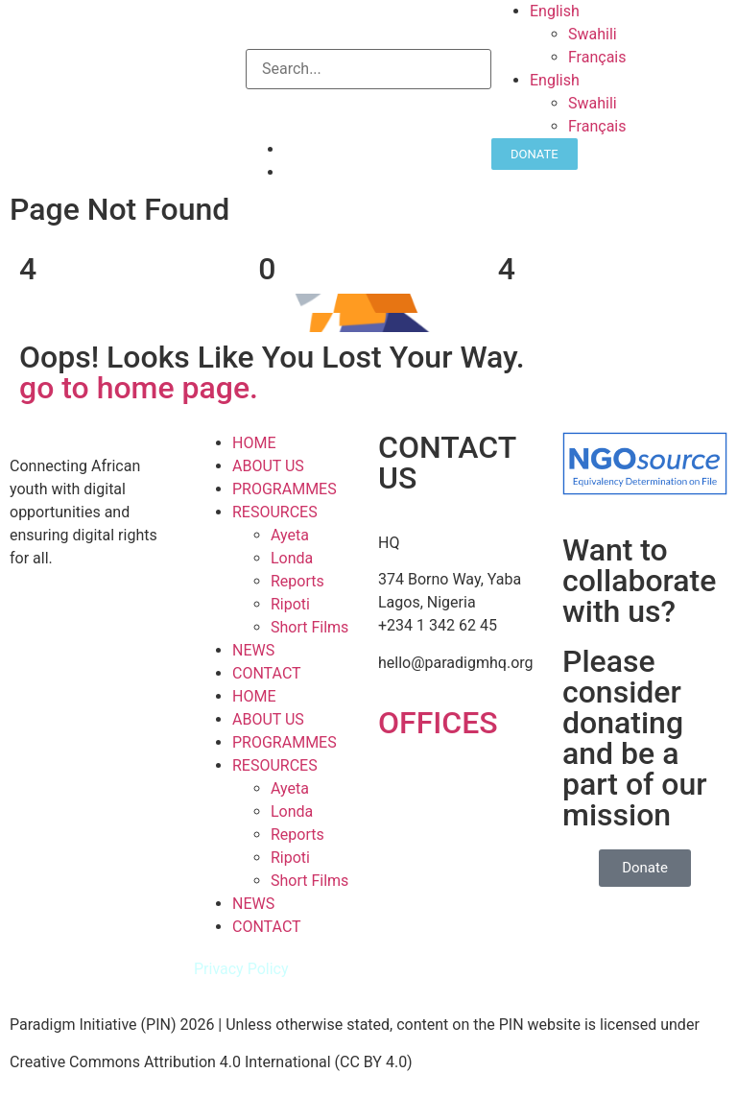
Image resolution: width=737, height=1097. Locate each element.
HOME (253, 443)
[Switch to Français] (652, 57)
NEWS (253, 650)
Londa (292, 558)
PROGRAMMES (284, 489)
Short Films (309, 627)
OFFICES (438, 722)
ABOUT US (268, 466)
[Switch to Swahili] (652, 34)
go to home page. (138, 388)
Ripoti (290, 604)
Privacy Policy (241, 969)
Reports (297, 581)
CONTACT (266, 673)
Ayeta (290, 535)
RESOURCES (275, 512)
